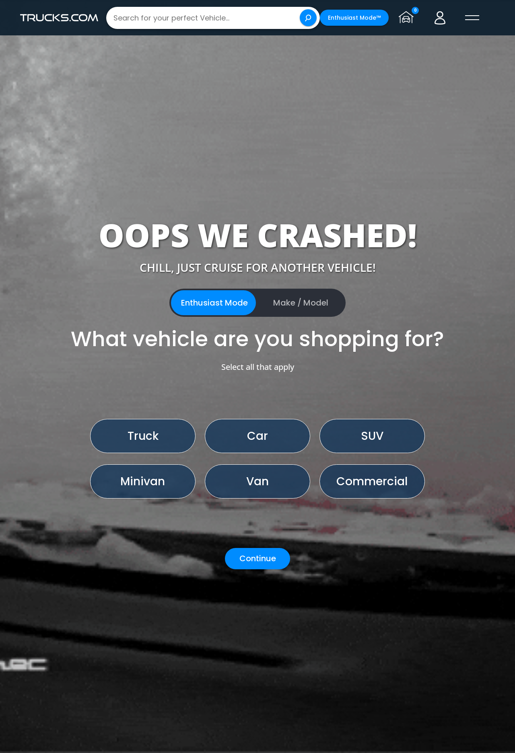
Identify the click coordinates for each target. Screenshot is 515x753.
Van (257, 481)
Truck (143, 436)
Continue (257, 558)
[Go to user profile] (440, 18)
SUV (372, 436)
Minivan (142, 481)
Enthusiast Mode (214, 302)
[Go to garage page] (408, 18)
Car (257, 436)
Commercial (372, 481)
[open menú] (472, 18)
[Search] (308, 17)
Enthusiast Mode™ (354, 18)
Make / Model (300, 302)
